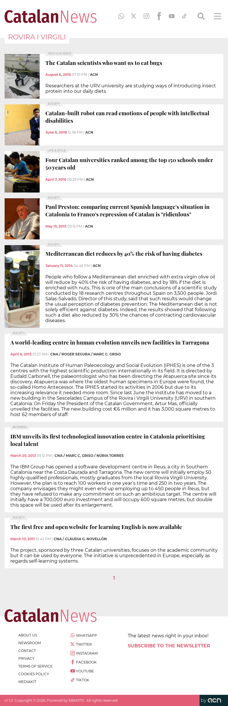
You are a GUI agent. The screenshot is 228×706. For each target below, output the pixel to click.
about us (27, 635)
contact (27, 651)
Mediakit (27, 682)
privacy (26, 658)
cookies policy (33, 674)
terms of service (35, 666)
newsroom (29, 643)
